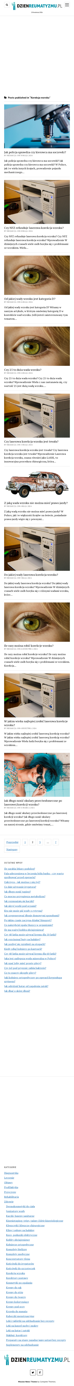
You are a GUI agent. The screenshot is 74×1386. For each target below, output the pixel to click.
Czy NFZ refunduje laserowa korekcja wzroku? (34, 228)
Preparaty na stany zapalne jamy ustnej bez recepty (36, 1340)
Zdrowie (9, 1201)
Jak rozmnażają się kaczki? (19, 901)
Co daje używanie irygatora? (20, 887)
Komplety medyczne (18, 1254)
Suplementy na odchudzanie (22, 1345)
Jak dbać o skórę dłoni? (17, 991)
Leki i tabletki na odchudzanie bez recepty (30, 1321)
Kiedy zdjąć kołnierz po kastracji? (23, 949)
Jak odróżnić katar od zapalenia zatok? (26, 986)
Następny (12, 849)
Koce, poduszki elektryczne (21, 1235)
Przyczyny (10, 1192)
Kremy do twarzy (16, 1297)
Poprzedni (12, 842)
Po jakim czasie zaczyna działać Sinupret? (28, 920)
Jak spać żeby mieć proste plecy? (22, 963)
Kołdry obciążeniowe (18, 1240)
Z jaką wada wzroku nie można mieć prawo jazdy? (36, 503)
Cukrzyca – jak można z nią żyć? (22, 882)
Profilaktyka (11, 1187)
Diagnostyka (11, 1173)
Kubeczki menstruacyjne (20, 1316)
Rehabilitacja (11, 1197)
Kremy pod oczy (15, 1306)
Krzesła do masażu (16, 1311)
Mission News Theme (27, 1381)
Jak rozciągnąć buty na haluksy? (22, 939)
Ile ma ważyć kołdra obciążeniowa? (24, 930)
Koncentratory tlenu (18, 1259)
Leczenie (9, 1177)
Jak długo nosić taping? (17, 891)
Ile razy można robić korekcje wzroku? (28, 645)
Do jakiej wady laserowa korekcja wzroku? (31, 575)
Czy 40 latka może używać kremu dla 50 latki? (30, 934)
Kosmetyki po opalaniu (19, 1282)
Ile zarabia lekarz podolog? (19, 868)
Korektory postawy (17, 1278)
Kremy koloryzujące (17, 1302)
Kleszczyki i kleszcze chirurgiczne (25, 1225)
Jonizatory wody (15, 1211)
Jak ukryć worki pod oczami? (20, 906)
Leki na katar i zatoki (18, 1330)
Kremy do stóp (14, 1292)
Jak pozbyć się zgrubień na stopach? (24, 944)
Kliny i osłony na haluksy (20, 1230)
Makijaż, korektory (16, 1335)
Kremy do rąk (13, 1287)
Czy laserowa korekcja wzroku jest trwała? (31, 441)
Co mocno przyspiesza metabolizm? (24, 896)
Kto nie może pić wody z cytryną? (23, 910)
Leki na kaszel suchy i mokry (22, 1325)
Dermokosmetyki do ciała (20, 1206)
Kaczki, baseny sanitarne (20, 1216)
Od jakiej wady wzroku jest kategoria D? (29, 299)
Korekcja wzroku (15, 1273)
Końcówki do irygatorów (20, 1263)
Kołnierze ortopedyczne (20, 1244)
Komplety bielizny (16, 1249)
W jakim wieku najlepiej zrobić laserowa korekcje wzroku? (36, 723)
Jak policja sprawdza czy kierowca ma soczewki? (35, 152)
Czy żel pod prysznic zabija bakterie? (25, 968)
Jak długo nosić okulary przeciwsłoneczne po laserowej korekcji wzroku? (33, 802)
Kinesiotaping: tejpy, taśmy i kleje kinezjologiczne (34, 1220)
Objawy (8, 1182)
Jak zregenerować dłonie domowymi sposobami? (31, 915)
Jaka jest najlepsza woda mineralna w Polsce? (30, 958)
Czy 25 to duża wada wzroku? (22, 370)
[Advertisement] (37, 56)
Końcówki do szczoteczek (20, 1268)
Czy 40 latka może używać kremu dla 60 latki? (30, 953)
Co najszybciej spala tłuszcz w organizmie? (28, 925)
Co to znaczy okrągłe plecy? (20, 972)
